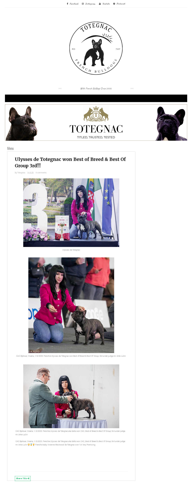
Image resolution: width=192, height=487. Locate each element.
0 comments (41, 173)
